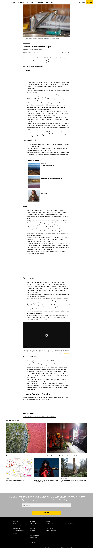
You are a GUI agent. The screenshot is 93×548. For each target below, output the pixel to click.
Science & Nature (40, 2)
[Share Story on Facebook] (59, 56)
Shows (47, 2)
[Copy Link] (69, 56)
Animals (13, 2)
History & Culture (20, 2)
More (52, 2)
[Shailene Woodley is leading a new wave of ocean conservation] (46, 200)
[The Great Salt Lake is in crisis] (46, 173)
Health (32, 2)
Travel (28, 2)
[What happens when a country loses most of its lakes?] (46, 187)
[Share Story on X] (62, 56)
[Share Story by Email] (66, 56)
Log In (83, 2)
